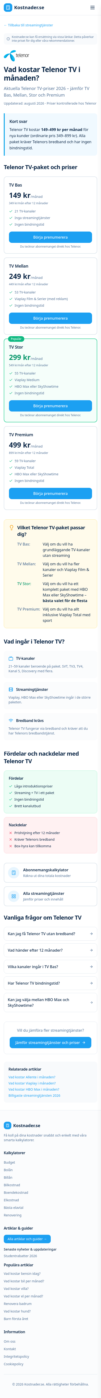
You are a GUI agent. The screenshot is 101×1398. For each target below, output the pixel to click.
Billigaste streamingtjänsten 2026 (34, 1095)
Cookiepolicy (13, 1364)
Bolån (8, 1170)
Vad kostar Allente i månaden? (31, 1077)
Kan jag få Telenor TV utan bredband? (50, 933)
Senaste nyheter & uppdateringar (30, 1249)
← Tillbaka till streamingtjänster (28, 25)
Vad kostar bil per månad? (24, 1281)
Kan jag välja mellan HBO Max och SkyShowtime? (50, 1002)
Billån (8, 1177)
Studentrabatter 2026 (20, 1256)
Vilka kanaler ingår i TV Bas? (50, 966)
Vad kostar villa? (16, 1288)
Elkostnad (11, 1200)
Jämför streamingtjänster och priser (50, 1042)
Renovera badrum (18, 1303)
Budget (9, 1162)
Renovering (12, 1215)
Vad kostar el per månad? (23, 1296)
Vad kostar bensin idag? (22, 1273)
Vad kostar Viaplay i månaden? (32, 1083)
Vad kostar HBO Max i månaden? (33, 1089)
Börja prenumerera (50, 237)
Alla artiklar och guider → (27, 1239)
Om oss (10, 1341)
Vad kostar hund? (17, 1311)
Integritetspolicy (16, 1356)
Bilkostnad (12, 1185)
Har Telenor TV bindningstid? (50, 983)
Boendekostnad (16, 1192)
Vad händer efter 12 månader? (50, 950)
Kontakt (10, 1349)
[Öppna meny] (92, 7)
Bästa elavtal (13, 1207)
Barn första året (16, 1318)
